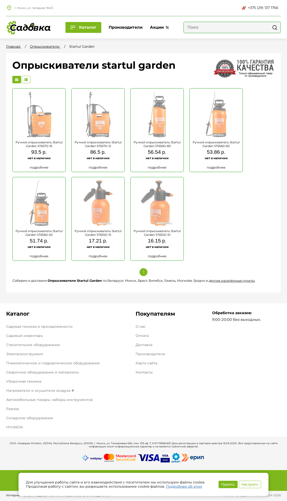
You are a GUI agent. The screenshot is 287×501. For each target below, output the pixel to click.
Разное (12, 409)
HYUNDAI (14, 427)
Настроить (250, 484)
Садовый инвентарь (24, 335)
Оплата (142, 336)
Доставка (144, 345)
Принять (228, 484)
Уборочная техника (23, 381)
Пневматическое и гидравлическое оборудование (53, 363)
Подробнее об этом (184, 486)
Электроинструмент (24, 354)
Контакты (144, 372)
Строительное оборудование (33, 345)
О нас (141, 327)
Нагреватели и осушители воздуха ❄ (40, 390)
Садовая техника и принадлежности (39, 326)
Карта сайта (146, 363)
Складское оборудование (29, 418)
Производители (150, 354)
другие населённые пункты (232, 281)
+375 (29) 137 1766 (260, 7)
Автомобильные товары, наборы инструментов (49, 399)
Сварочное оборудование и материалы (42, 372)
